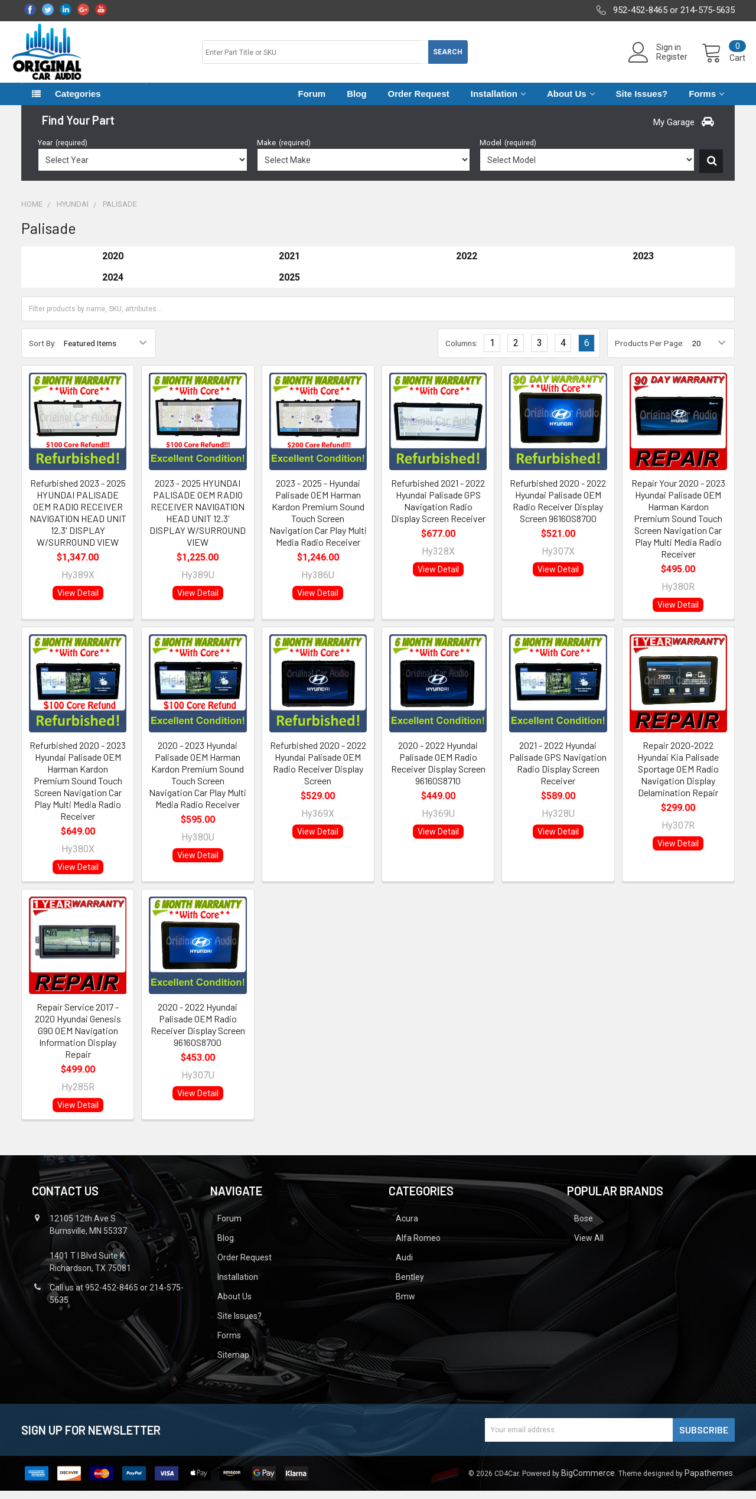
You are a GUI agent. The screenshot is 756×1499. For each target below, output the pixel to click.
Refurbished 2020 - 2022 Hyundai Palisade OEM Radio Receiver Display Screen (318, 771)
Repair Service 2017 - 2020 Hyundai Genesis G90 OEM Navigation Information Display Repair (78, 1038)
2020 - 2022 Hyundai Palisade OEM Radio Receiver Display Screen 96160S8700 (198, 1032)
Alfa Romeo (418, 1246)
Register (661, 62)
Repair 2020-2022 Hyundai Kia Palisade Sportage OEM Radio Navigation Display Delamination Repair (678, 777)
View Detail (78, 601)
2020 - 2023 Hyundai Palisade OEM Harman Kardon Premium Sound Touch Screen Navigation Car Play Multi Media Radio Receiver (197, 783)
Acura (407, 1226)
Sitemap (233, 1363)
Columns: (461, 351)
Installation (498, 102)
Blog (356, 102)
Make (284, 150)
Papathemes (709, 1481)
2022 (466, 264)
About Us (571, 102)
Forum (312, 102)
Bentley (410, 1285)
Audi (404, 1265)
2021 (289, 264)
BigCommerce (588, 1481)
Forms (706, 102)
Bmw (405, 1304)
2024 (112, 285)
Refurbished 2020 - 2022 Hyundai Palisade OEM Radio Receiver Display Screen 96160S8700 (558, 508)
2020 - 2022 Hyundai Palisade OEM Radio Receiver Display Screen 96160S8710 (438, 771)
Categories (78, 102)
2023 (643, 264)
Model (508, 150)
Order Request (418, 102)
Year (62, 150)
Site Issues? (642, 102)
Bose (583, 1226)
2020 (112, 264)
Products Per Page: (649, 351)
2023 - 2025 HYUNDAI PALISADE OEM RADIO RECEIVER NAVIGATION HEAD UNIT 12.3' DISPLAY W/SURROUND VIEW (197, 520)
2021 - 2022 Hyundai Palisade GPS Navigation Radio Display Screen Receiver (558, 771)
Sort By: (42, 351)
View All (589, 1246)
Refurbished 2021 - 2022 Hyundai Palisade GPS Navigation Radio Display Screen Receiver (438, 508)
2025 (289, 285)
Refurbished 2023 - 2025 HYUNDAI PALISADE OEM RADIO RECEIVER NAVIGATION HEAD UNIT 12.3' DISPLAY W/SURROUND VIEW (78, 520)
